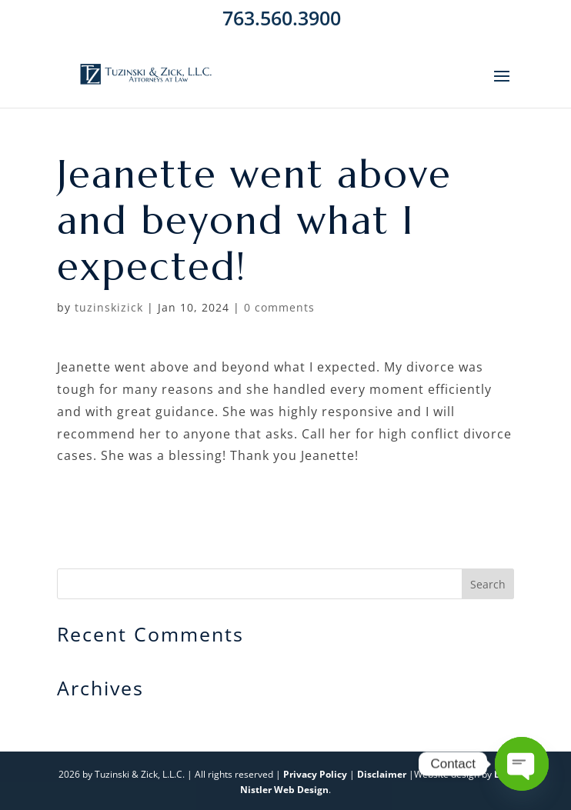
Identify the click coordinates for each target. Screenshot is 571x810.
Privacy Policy (315, 774)
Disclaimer (381, 774)
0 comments (279, 307)
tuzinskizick (109, 307)
